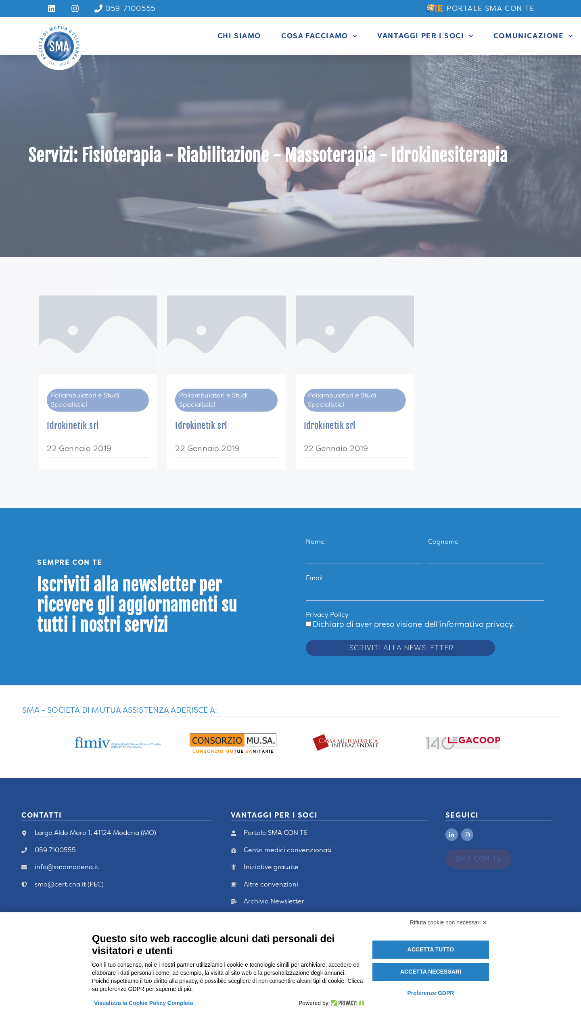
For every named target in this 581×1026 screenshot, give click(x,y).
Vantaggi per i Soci (425, 35)
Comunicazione (533, 35)
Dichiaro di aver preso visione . (414, 624)
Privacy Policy (327, 614)
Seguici (462, 815)
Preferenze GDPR (430, 993)
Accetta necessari (430, 971)
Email (314, 578)
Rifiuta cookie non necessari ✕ (448, 922)
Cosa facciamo (319, 35)
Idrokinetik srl (73, 425)
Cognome (443, 541)
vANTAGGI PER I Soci (274, 815)
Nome (315, 541)
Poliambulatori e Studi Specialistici (85, 399)
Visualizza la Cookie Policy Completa (143, 1003)
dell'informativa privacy (468, 624)
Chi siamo (239, 36)
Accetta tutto (431, 949)
